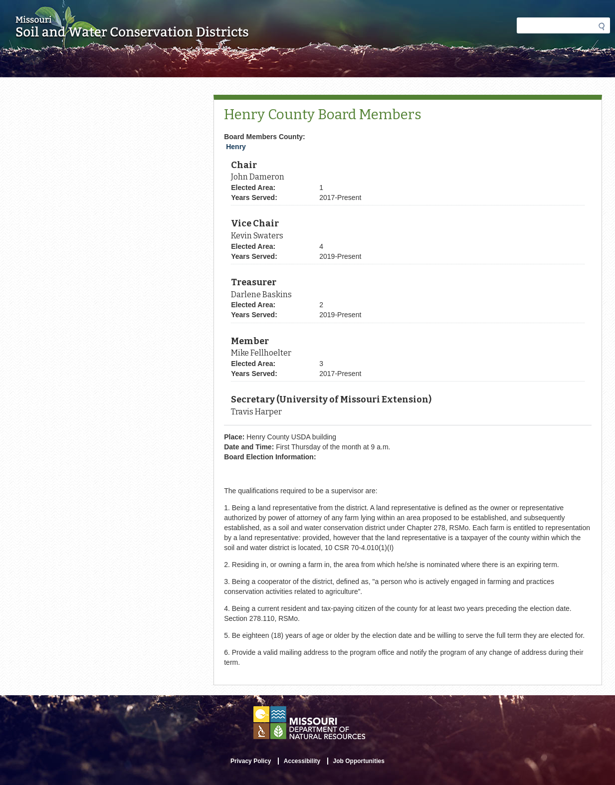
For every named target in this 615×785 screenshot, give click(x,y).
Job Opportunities (359, 761)
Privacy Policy (250, 761)
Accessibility (302, 761)
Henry (236, 147)
